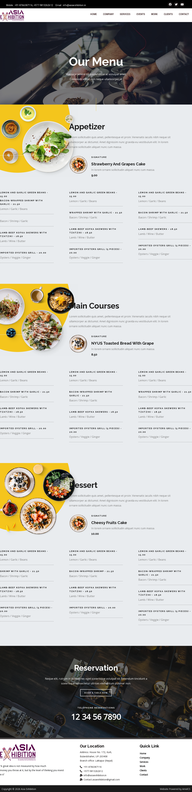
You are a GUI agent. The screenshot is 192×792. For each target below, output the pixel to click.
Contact (184, 15)
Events (140, 15)
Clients (167, 15)
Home (93, 15)
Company (108, 15)
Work (153, 15)
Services (125, 15)
